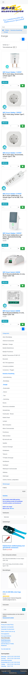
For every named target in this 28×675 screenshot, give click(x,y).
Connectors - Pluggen (8, 370)
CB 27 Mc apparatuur (8, 362)
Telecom (5, 454)
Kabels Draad (6, 417)
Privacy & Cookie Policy (7, 624)
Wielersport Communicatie (10, 468)
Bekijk (5, 82)
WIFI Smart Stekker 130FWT (12, 112)
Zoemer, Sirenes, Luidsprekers (11, 479)
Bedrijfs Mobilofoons (8, 348)
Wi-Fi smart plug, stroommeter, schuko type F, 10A (13, 75)
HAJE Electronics (15, 671)
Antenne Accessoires (8, 340)
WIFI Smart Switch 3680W (11, 311)
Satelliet (5, 443)
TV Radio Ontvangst (8, 457)
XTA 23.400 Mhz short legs (12, 592)
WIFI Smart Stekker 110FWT (12, 72)
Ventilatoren (6, 461)
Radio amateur (6, 436)
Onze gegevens (5, 633)
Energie (6, 32)
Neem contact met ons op (8, 631)
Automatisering (7, 377)
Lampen (5, 421)
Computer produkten (8, 366)
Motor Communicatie (8, 428)
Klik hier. (12, 508)
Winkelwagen (6, 484)
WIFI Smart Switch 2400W (11, 272)
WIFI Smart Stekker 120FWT (12, 233)
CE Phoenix (6, 673)
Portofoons (6, 432)
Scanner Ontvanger (8, 446)
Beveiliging (6, 381)
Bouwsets (5, 359)
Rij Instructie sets (7, 439)
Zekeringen (6, 476)
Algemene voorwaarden (7, 627)
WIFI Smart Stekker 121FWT (12, 153)
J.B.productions (21, 673)
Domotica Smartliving (16, 30)
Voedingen (5, 465)
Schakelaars (6, 450)
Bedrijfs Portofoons (8, 351)
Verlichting (6, 399)
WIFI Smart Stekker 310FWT (12, 194)
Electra (4, 403)
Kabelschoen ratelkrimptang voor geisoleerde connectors (14, 546)
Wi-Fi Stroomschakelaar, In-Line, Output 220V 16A (13, 313)
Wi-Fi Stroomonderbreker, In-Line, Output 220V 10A (14, 275)
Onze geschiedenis (6, 636)
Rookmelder (6, 388)
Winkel (7, 30)
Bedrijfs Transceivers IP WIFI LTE (11, 355)
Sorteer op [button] (6, 45)
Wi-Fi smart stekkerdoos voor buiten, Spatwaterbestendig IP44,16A (12, 237)
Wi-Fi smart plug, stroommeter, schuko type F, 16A (13, 155)
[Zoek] (12, 27)
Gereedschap (6, 410)
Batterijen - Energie (8, 344)
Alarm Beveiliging (7, 337)
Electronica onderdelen (9, 406)
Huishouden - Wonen (8, 414)
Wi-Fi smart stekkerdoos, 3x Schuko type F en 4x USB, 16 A (13, 196)
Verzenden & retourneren (7, 629)
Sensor (5, 392)
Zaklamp (5, 472)
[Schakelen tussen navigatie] (3, 2)
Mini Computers (7, 425)
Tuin (4, 395)
